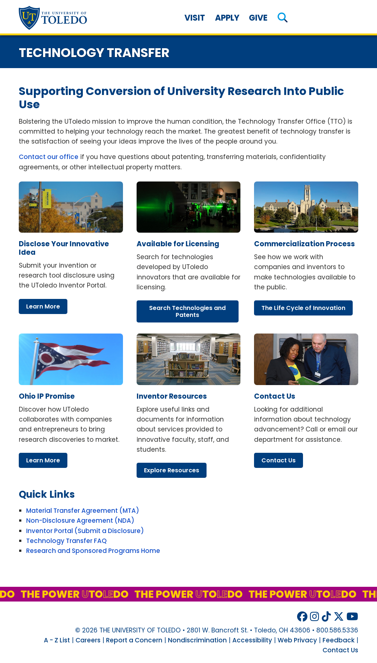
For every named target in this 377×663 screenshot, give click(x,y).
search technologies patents (187, 311)
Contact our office (48, 156)
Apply (227, 18)
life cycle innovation (303, 308)
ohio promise (47, 396)
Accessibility (252, 640)
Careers (88, 640)
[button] (283, 18)
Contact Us (340, 650)
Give (258, 18)
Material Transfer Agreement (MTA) (82, 510)
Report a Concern (134, 640)
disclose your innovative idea (64, 248)
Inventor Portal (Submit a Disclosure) (85, 530)
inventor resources (172, 396)
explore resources (171, 470)
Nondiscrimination (197, 640)
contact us (274, 396)
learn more (43, 306)
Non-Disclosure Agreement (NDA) (80, 520)
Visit (194, 18)
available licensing (178, 244)
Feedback (339, 640)
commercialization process (304, 244)
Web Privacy (297, 640)
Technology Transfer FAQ (66, 540)
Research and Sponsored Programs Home (93, 550)
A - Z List (57, 640)
